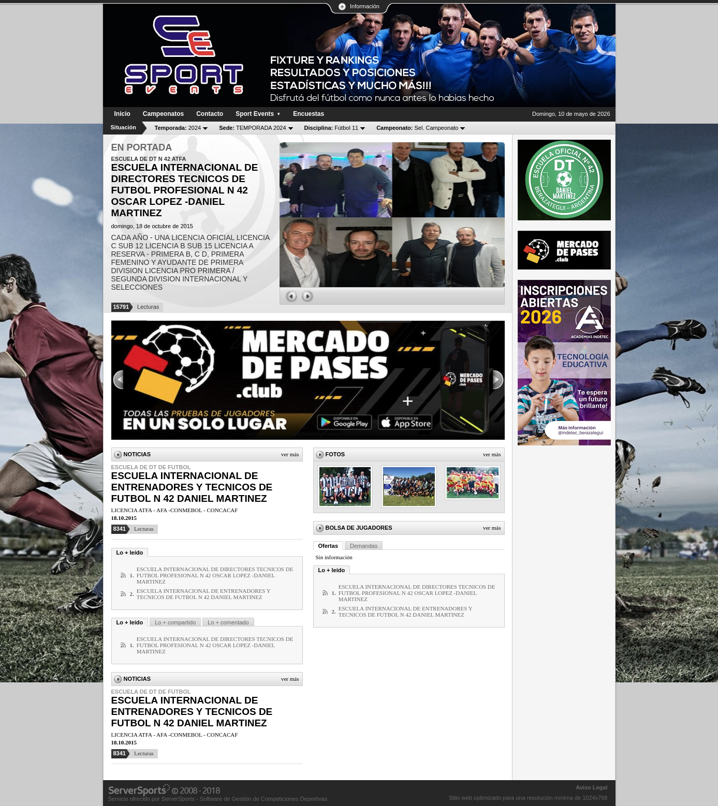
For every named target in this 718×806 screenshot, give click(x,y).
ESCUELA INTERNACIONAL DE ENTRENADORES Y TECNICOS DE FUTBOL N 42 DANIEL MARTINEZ (192, 487)
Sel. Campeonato (417, 128)
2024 (178, 128)
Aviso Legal (591, 787)
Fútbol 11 (331, 128)
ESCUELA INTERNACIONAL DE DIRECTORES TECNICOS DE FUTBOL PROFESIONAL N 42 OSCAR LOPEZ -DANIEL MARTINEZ (215, 575)
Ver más (290, 454)
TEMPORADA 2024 (252, 128)
